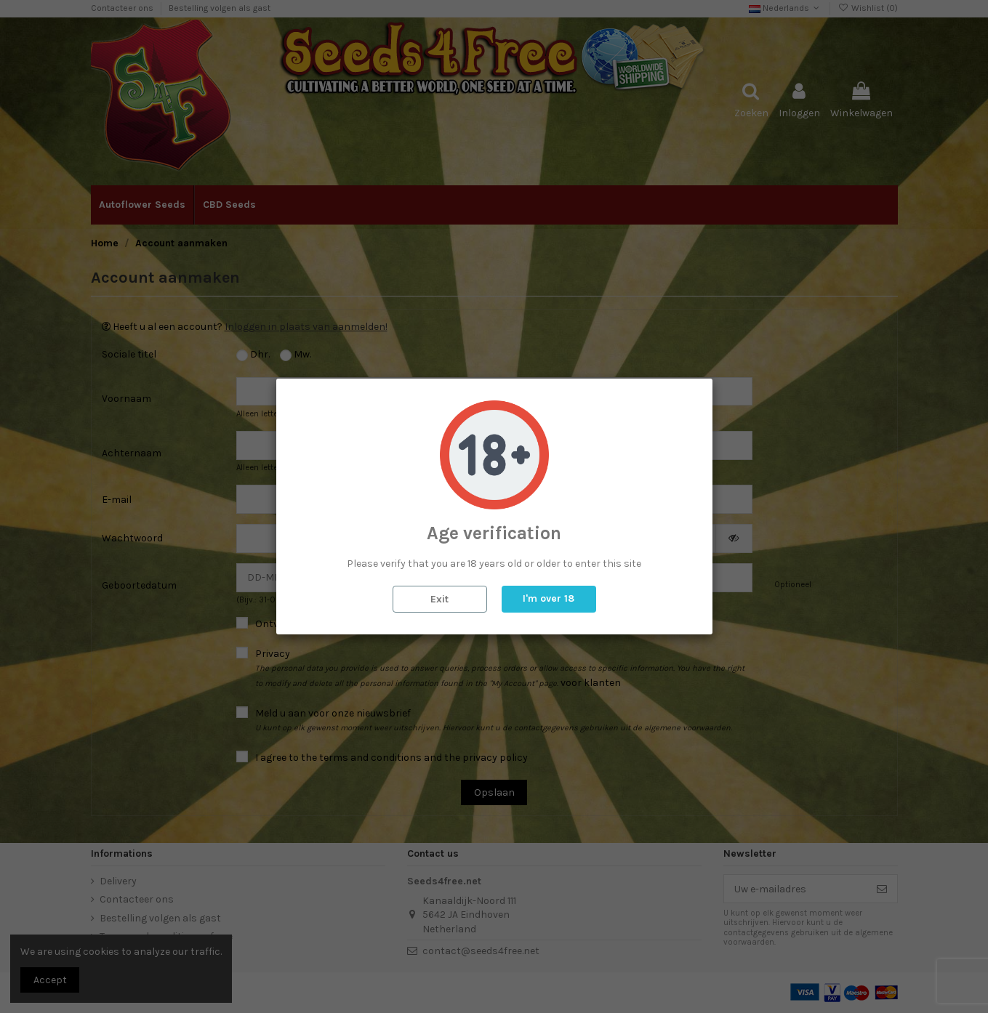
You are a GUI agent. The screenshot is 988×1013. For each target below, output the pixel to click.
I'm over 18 (548, 598)
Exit (439, 599)
